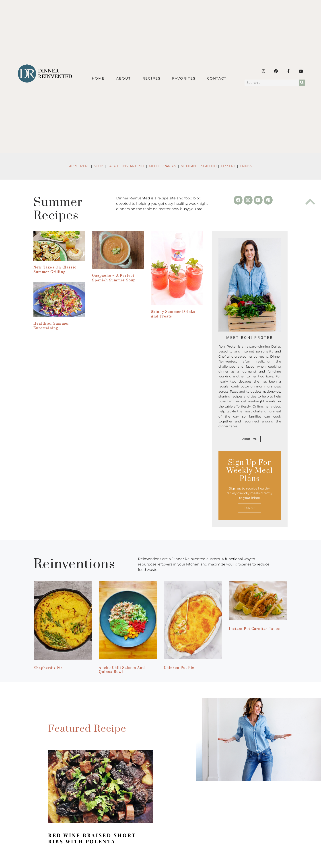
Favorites (183, 78)
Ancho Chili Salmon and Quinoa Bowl (122, 670)
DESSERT (228, 166)
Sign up (249, 508)
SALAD (112, 166)
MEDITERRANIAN (163, 166)
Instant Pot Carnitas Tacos (254, 629)
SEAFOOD (208, 166)
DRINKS (246, 166)
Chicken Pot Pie (179, 668)
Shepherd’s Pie (48, 668)
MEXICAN (188, 166)
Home (98, 78)
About (123, 78)
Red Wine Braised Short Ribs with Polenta (92, 838)
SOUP (98, 166)
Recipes (151, 78)
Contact (217, 78)
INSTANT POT (133, 166)
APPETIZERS (79, 166)
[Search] (302, 83)
